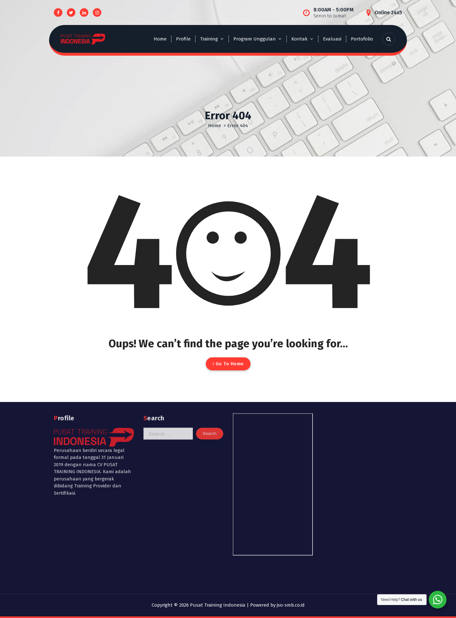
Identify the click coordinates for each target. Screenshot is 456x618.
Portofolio (362, 39)
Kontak (299, 39)
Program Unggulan (254, 39)
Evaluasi (332, 39)
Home (160, 39)
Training (209, 39)
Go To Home (228, 364)
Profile (183, 39)
